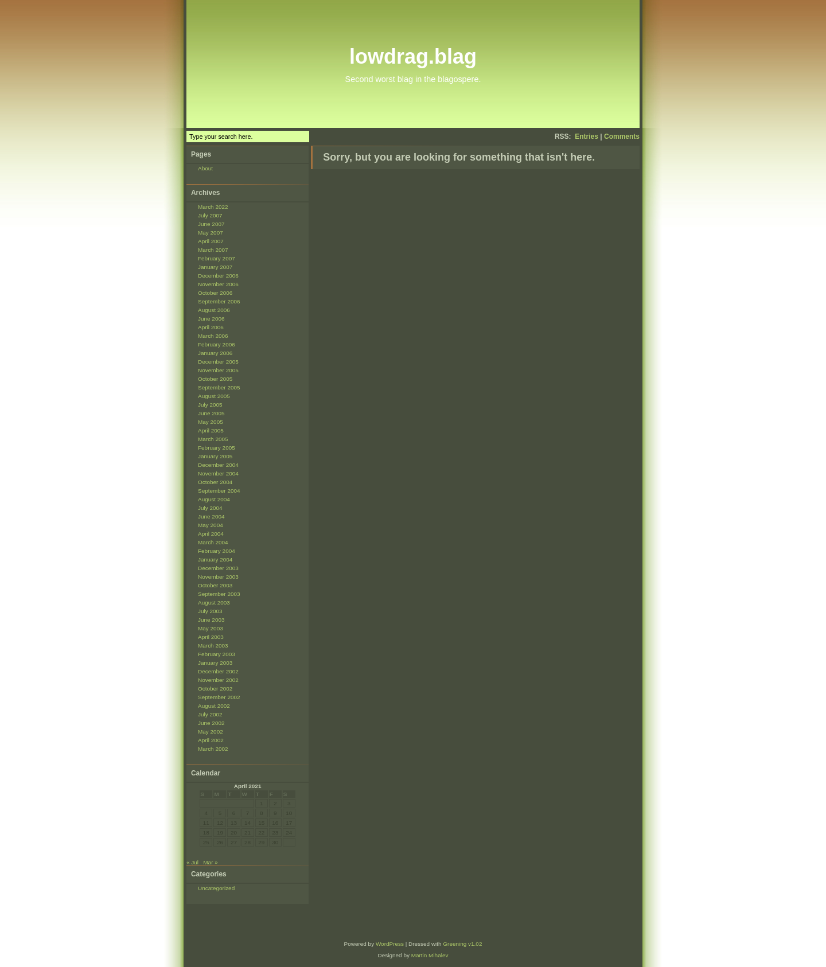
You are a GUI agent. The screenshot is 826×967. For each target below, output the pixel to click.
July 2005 (210, 404)
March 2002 (213, 749)
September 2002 (219, 697)
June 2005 (211, 413)
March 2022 (213, 207)
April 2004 (211, 534)
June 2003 (211, 620)
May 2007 (210, 232)
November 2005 (218, 370)
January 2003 (215, 663)
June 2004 (211, 516)
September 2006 (219, 301)
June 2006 (211, 318)
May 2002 (210, 731)
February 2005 (216, 447)
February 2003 (216, 654)
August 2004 (214, 499)
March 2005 (213, 439)
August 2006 (214, 310)
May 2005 (210, 422)
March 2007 (213, 250)
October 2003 (215, 585)
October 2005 (215, 379)
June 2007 (211, 224)
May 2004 (210, 525)
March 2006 (213, 336)
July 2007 (210, 215)
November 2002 (218, 680)
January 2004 (215, 559)
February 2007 (216, 258)
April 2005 (211, 430)
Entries (586, 136)
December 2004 (218, 465)
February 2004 (216, 551)
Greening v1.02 (462, 944)
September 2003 (219, 594)
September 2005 (219, 387)
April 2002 (211, 740)
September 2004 (219, 491)
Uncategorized (216, 888)
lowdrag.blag (413, 56)
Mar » (210, 862)
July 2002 (210, 714)
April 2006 (211, 327)
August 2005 (214, 396)
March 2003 (213, 645)
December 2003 (218, 568)
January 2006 (215, 353)
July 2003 (210, 611)
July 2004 (210, 508)
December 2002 (218, 671)
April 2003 (211, 637)
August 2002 (214, 706)
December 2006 (218, 275)
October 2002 (215, 688)
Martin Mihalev (430, 955)
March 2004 (213, 542)
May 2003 (210, 628)
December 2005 (218, 361)
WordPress (390, 944)
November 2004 (218, 473)
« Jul (192, 862)
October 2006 (215, 293)
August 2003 (214, 602)
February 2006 (216, 344)
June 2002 (211, 723)
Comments (622, 136)
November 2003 (218, 577)
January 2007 (215, 267)
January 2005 (215, 456)
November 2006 (218, 284)
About (205, 168)
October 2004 (215, 482)
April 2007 (211, 241)
